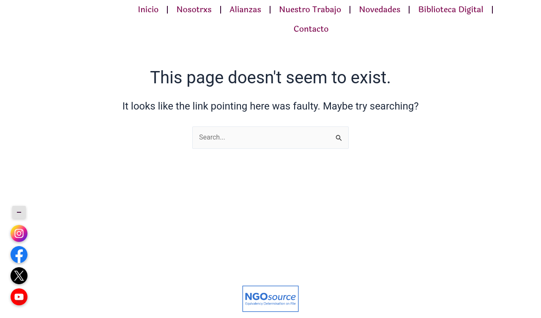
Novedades (379, 9)
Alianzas (245, 9)
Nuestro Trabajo (310, 9)
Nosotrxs (193, 9)
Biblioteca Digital (450, 9)
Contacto (310, 29)
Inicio (148, 9)
